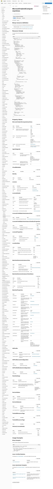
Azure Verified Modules (19, 456)
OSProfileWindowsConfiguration (36, 356)
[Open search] (49, 1)
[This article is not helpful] (50, 13)
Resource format (45, 8)
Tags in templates (34, 146)
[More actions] (40, 6)
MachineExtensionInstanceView (34, 304)
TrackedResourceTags (35, 190)
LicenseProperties (34, 189)
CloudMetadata (32, 301)
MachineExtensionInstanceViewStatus (35, 267)
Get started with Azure (48, 3)
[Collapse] (10, 5)
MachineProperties (33, 144)
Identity (31, 127)
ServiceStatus (38, 407)
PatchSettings (35, 365)
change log (30, 28)
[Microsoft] (1, 1)
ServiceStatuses (32, 333)
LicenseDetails (36, 237)
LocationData (32, 315)
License (38, 227)
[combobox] (5, 7)
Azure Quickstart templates (20, 467)
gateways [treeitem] (4, 211)
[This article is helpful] (49, 13)
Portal (43, 3)
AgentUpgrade (32, 295)
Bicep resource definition (46, 7)
